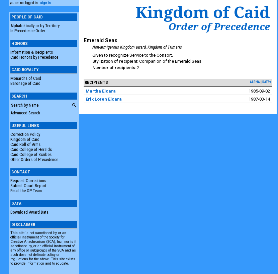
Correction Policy (25, 134)
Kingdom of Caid (24, 139)
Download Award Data (29, 212)
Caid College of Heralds (31, 149)
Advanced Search (25, 112)
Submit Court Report (28, 185)
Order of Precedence (219, 26)
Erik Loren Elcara (104, 99)
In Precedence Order (27, 30)
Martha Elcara (101, 91)
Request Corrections (28, 180)
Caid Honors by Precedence (34, 57)
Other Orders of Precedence (34, 159)
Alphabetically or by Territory (35, 25)
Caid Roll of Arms (25, 144)
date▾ (266, 82)
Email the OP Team (26, 190)
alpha (255, 82)
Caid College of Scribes (31, 154)
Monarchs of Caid (25, 78)
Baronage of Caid (25, 83)
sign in (45, 3)
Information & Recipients (31, 52)
